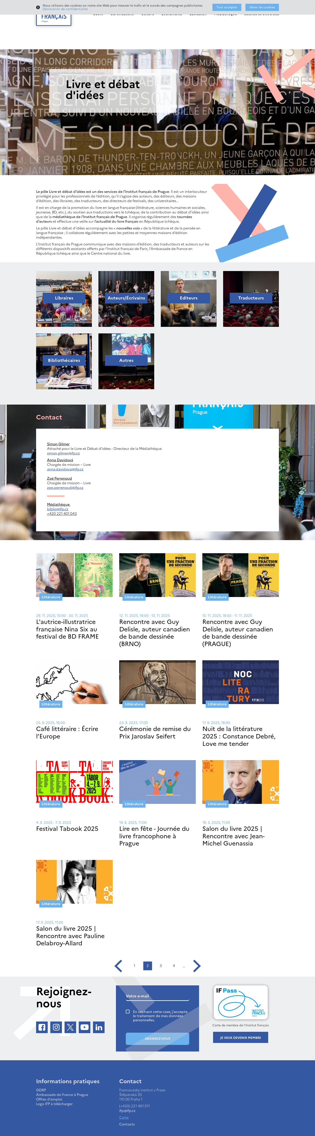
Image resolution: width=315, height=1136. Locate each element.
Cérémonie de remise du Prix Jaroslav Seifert (155, 732)
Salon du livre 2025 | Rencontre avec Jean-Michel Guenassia (233, 836)
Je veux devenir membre (240, 1038)
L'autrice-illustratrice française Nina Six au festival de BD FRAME (67, 629)
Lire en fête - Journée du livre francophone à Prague (154, 836)
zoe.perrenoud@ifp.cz (65, 487)
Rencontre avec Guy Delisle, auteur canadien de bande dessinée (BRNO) (154, 632)
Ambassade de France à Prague (62, 1094)
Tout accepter (226, 7)
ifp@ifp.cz (127, 1110)
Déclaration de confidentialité (65, 9)
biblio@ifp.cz (57, 509)
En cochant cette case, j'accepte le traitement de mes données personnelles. (160, 1016)
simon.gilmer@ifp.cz (63, 453)
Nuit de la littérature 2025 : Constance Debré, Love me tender (239, 736)
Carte (124, 1117)
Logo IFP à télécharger (54, 1103)
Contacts (127, 1124)
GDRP (41, 1090)
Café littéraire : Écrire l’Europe (67, 732)
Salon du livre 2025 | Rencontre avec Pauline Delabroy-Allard (70, 936)
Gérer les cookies (262, 7)
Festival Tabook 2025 (67, 828)
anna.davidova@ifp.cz (65, 469)
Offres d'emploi (49, 1099)
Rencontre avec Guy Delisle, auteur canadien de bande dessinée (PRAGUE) (237, 632)
